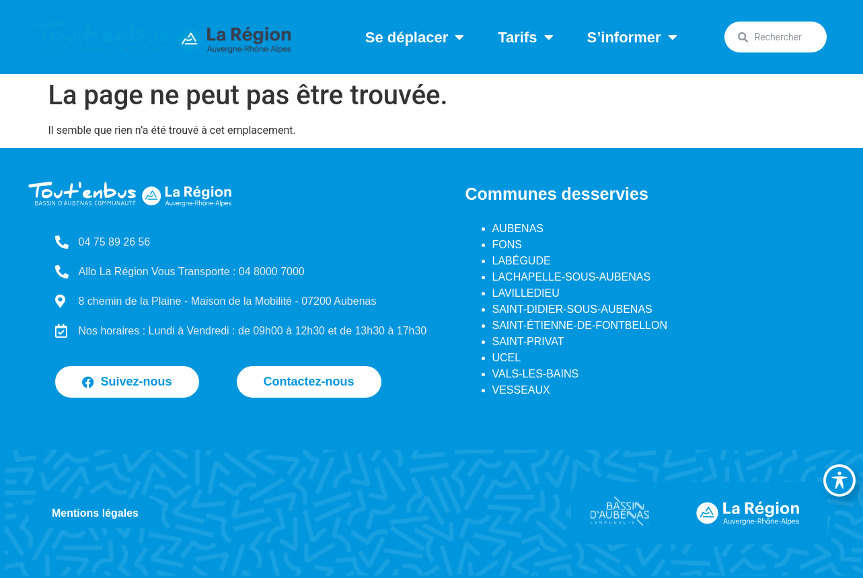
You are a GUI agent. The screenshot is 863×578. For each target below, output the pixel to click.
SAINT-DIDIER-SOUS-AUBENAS (572, 309)
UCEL (506, 357)
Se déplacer (415, 37)
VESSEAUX (521, 390)
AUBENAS (517, 228)
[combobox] (775, 37)
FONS (507, 244)
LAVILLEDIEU (526, 293)
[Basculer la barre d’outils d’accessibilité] (839, 480)
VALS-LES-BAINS (535, 374)
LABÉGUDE (521, 260)
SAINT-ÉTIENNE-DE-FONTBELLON (579, 325)
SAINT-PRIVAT (528, 341)
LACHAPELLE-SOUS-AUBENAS (571, 277)
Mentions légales (95, 513)
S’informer (632, 37)
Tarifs (525, 37)
